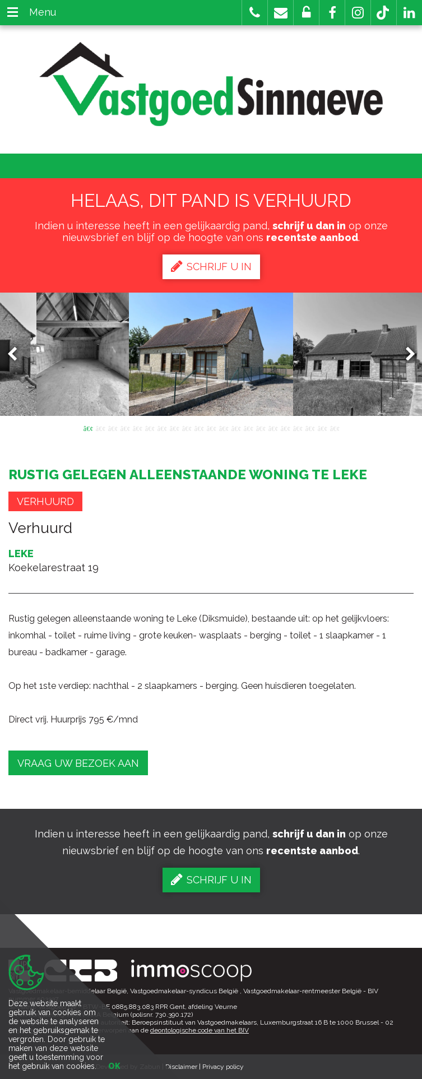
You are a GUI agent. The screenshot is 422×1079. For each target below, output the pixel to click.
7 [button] (162, 428)
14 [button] (248, 428)
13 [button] (236, 428)
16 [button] (273, 428)
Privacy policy (223, 1067)
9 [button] (187, 428)
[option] (211, 354)
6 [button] (150, 428)
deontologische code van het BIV (199, 1030)
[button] (332, 12)
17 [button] (285, 428)
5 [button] (137, 428)
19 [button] (310, 428)
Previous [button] (17, 354)
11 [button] (211, 428)
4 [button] (125, 428)
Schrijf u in (211, 266)
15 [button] (261, 428)
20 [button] (322, 428)
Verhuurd (45, 501)
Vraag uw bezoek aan (78, 763)
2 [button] (100, 428)
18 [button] (298, 428)
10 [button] (199, 428)
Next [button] (405, 354)
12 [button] (224, 428)
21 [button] (335, 428)
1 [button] (88, 428)
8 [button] (174, 428)
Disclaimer (181, 1067)
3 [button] (113, 428)
